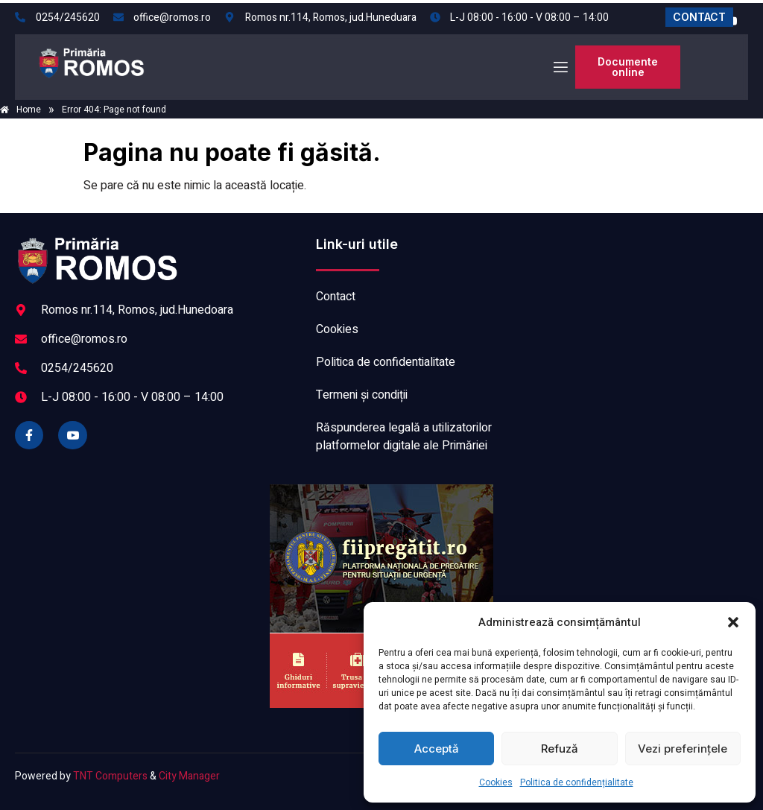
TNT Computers (110, 776)
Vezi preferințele (682, 748)
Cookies (496, 782)
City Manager (189, 776)
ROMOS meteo (639, 291)
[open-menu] (559, 67)
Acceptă (436, 748)
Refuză (559, 748)
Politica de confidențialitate (576, 782)
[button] (733, 622)
